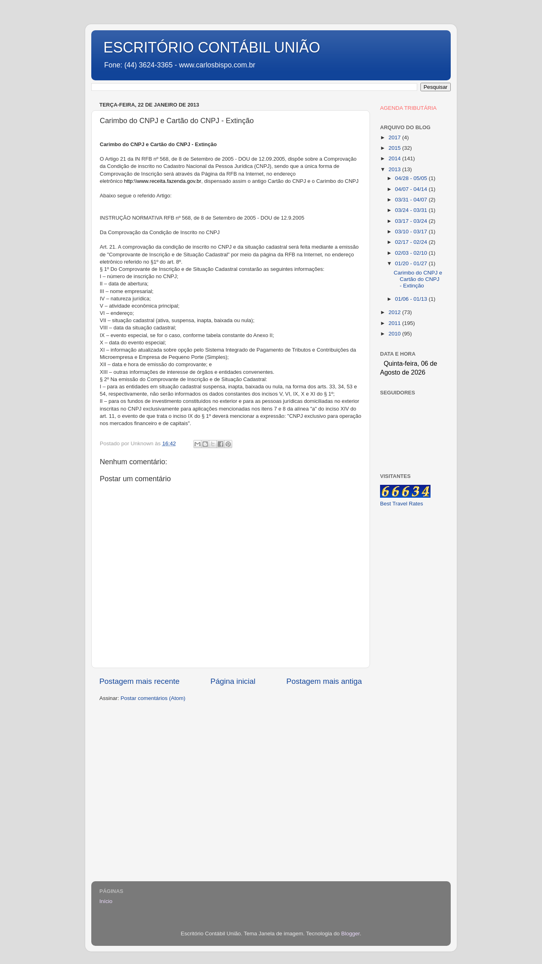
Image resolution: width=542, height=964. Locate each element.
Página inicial (232, 681)
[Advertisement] (411, 641)
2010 (395, 334)
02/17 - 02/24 (412, 242)
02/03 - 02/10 (412, 253)
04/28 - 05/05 (412, 178)
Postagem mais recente (139, 681)
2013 (395, 169)
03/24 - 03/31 (412, 210)
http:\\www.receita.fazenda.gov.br (162, 181)
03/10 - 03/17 (412, 231)
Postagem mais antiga (324, 681)
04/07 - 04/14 (412, 189)
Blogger (350, 933)
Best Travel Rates (401, 504)
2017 (395, 137)
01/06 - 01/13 (412, 299)
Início (105, 901)
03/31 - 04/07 (412, 200)
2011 (395, 323)
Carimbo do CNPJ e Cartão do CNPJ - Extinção (418, 279)
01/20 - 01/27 (412, 263)
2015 (395, 148)
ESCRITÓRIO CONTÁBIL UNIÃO (211, 47)
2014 (395, 158)
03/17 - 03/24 (412, 221)
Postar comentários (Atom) (153, 698)
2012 (395, 312)
